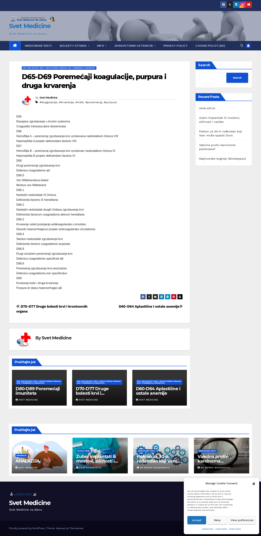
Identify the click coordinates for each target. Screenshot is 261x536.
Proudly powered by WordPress (27, 528)
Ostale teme (83, 451)
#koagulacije (48, 102)
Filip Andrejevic (89, 467)
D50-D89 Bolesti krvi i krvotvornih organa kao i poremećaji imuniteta (59, 68)
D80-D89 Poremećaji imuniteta (38, 391)
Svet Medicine (29, 26)
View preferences (242, 520)
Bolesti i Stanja (74, 45)
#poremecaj (93, 102)
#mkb (79, 102)
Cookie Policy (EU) (210, 45)
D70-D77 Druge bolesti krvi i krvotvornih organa (96, 393)
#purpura (110, 102)
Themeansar (76, 528)
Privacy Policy (221, 529)
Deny (217, 520)
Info (101, 45)
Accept (196, 520)
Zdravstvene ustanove (134, 45)
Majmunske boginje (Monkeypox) (222, 158)
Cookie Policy (208, 529)
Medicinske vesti (38, 45)
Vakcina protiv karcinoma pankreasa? (213, 461)
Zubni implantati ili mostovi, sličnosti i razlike (96, 461)
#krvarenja (66, 102)
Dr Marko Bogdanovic (153, 467)
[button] (254, 483)
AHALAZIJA (207, 108)
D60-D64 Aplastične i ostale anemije (151, 306)
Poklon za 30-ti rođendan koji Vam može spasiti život (157, 461)
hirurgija (21, 455)
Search (204, 65)
